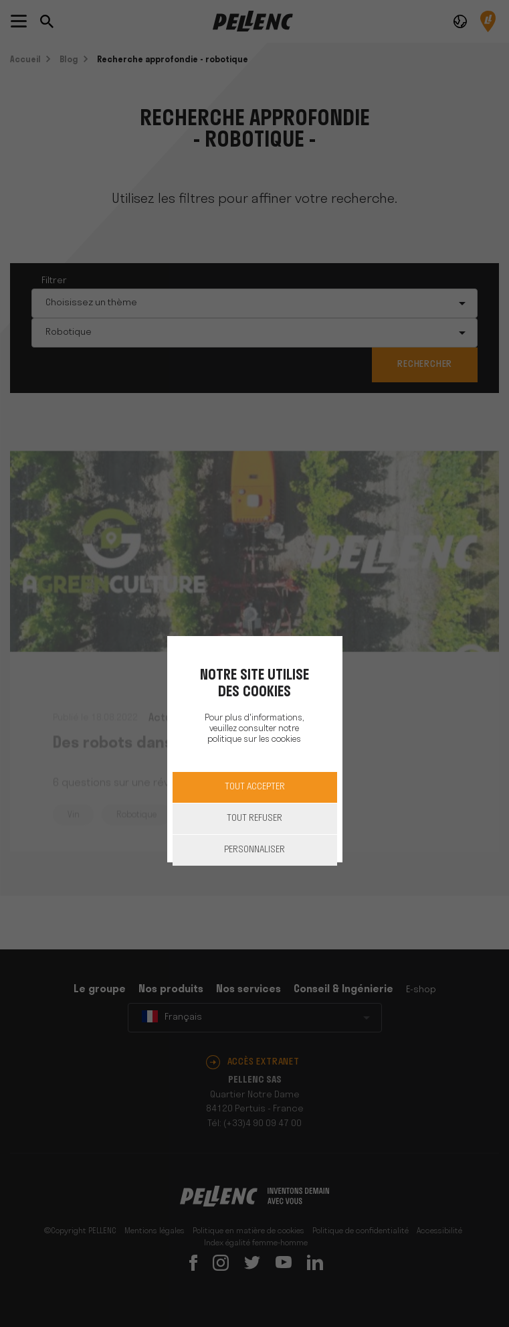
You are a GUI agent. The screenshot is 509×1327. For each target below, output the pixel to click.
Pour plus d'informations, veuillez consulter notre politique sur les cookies (254, 729)
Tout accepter (255, 787)
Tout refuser (254, 818)
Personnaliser (254, 850)
